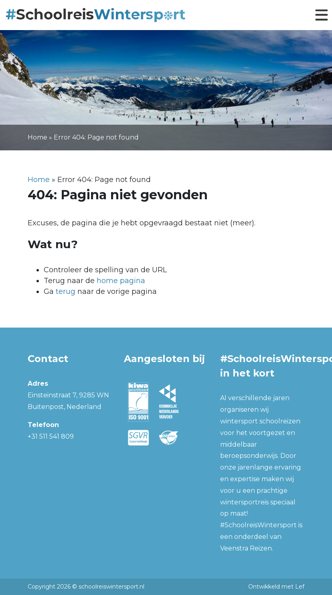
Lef (299, 586)
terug (65, 291)
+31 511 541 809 (51, 436)
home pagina (121, 280)
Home (37, 137)
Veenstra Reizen (246, 548)
